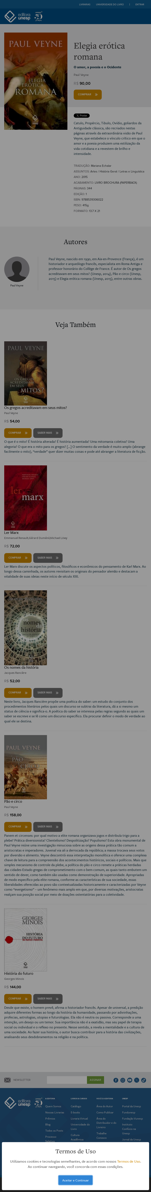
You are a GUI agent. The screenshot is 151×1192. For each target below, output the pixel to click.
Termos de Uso (128, 1161)
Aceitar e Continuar (75, 1180)
